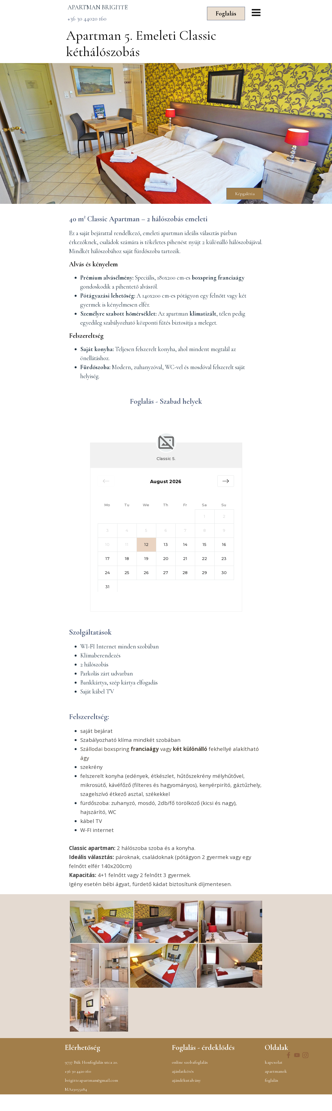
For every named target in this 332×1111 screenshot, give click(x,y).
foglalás (271, 1097)
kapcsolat (273, 1079)
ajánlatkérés (183, 1088)
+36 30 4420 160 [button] (78, 1088)
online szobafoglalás (190, 1079)
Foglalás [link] (226, 13)
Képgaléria (245, 194)
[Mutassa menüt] (256, 12)
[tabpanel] (132, 7)
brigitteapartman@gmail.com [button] (91, 1097)
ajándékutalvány (186, 1097)
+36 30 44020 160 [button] (87, 18)
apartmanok (276, 1088)
